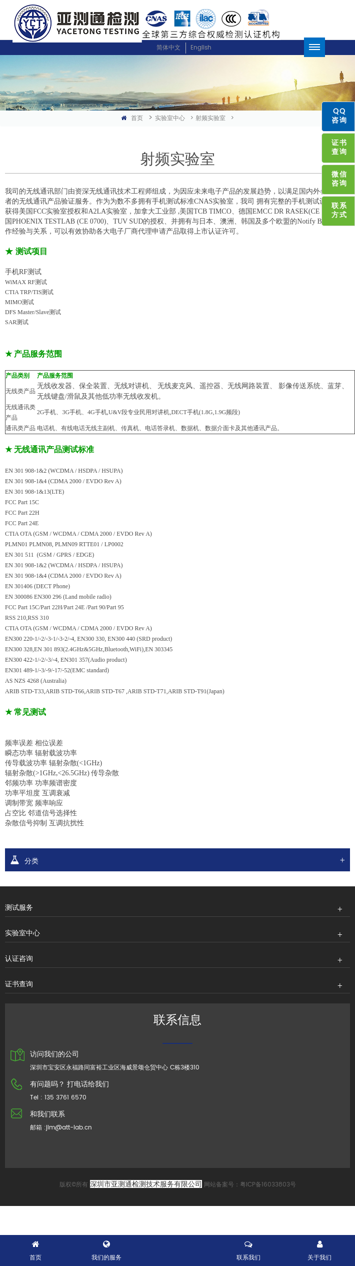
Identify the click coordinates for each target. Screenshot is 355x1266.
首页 (132, 118)
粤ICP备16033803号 (268, 1184)
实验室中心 (170, 118)
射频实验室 (211, 118)
